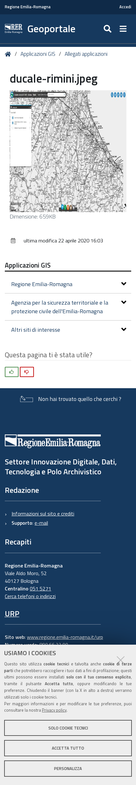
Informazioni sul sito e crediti (43, 513)
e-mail (41, 523)
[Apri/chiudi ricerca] (108, 29)
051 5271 (40, 588)
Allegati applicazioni (86, 54)
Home (9, 54)
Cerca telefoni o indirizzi (30, 596)
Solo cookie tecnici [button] (68, 728)
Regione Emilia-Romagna (28, 7)
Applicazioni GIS (37, 54)
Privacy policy (54, 710)
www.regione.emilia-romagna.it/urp (65, 637)
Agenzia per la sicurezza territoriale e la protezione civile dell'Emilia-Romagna (68, 306)
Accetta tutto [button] (68, 748)
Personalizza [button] (68, 768)
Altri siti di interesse (68, 329)
